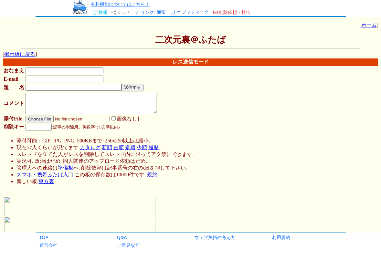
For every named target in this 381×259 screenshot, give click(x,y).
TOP (43, 237)
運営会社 (48, 245)
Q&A (122, 237)
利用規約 (281, 237)
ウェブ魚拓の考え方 (215, 237)
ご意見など (128, 245)
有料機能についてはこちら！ (120, 4)
